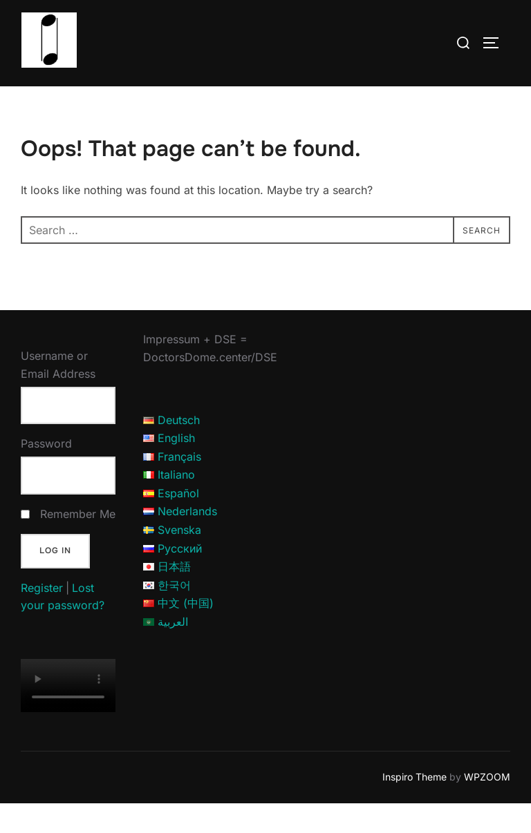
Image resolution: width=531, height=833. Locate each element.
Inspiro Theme (414, 806)
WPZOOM (487, 806)
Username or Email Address (58, 394)
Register (42, 617)
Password (46, 473)
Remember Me (77, 543)
